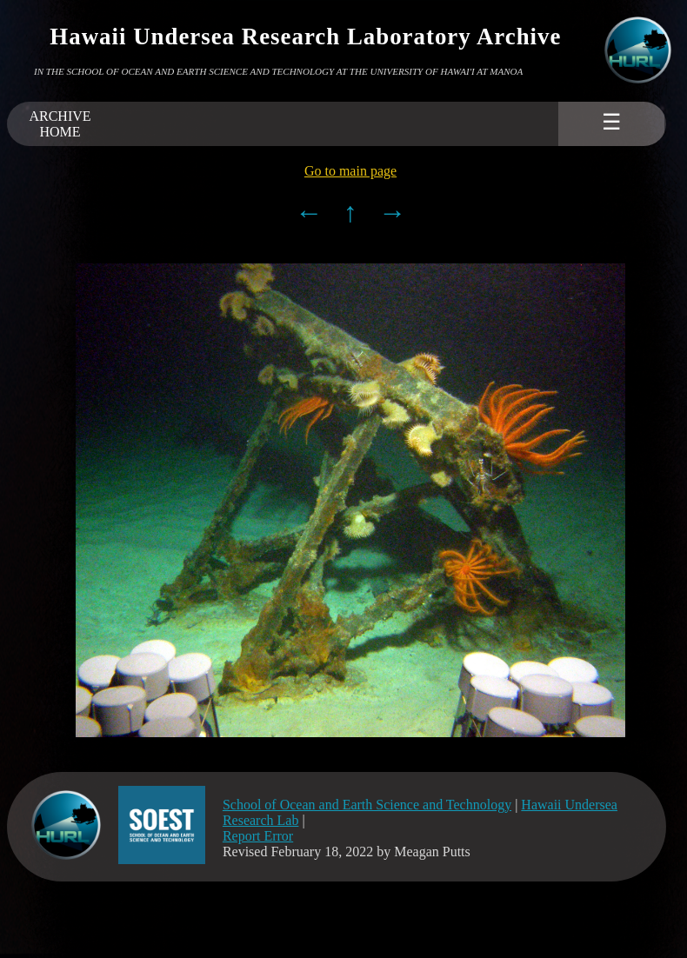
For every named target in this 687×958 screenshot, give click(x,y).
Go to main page (350, 170)
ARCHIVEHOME (59, 124)
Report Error (258, 835)
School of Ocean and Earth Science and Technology (367, 804)
